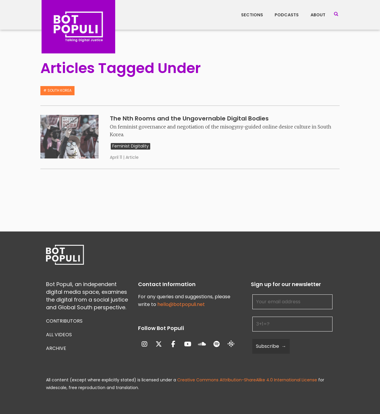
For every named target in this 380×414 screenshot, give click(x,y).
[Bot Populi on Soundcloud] (202, 344)
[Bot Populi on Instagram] (144, 344)
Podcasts (287, 15)
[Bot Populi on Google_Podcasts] (231, 344)
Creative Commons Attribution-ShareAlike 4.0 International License (247, 380)
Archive (56, 348)
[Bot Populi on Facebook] (173, 344)
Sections (252, 15)
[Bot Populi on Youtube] (187, 344)
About (318, 15)
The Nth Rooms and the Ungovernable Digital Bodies (189, 118)
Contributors (64, 321)
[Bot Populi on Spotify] (216, 344)
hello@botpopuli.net (181, 304)
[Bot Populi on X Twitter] (158, 344)
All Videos (59, 334)
